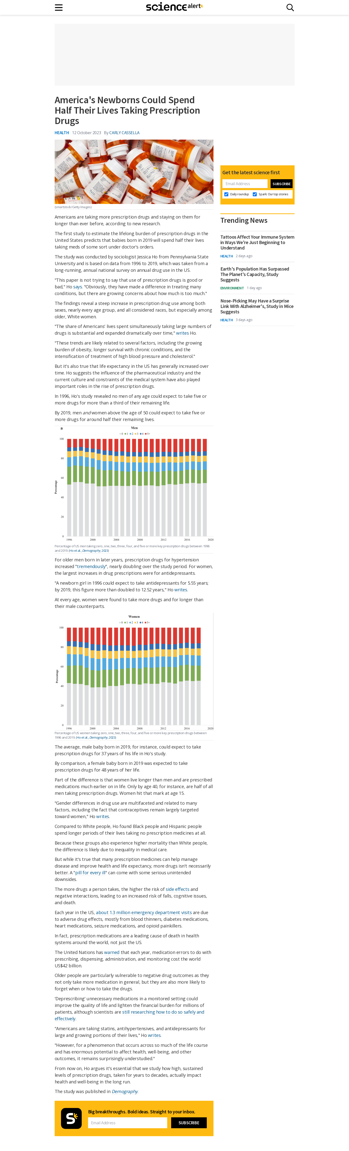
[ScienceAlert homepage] (174, 7)
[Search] (290, 7)
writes (182, 333)
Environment (232, 287)
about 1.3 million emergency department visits (144, 912)
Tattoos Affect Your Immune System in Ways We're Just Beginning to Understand (257, 242)
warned (111, 952)
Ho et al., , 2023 (89, 550)
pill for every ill (90, 873)
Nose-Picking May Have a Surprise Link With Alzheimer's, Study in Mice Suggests (257, 306)
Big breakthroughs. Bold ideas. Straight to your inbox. (141, 1111)
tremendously (91, 566)
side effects (177, 889)
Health (62, 132)
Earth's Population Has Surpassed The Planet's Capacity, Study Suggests (254, 274)
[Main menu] (59, 7)
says (77, 287)
